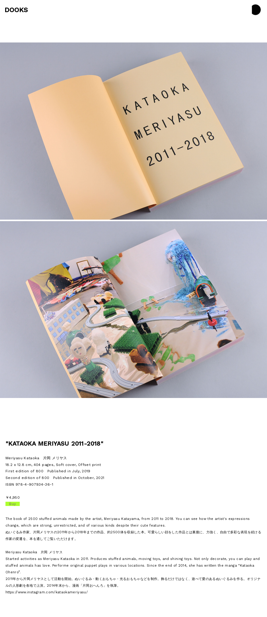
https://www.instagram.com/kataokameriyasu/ (46, 592)
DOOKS (16, 10)
